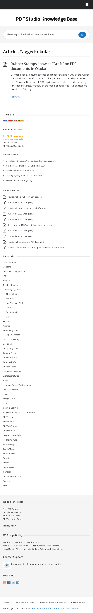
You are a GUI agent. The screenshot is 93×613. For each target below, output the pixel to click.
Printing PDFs (9, 430)
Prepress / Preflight (12, 435)
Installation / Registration (14, 271)
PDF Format (8, 417)
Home (6, 602)
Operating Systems (12, 289)
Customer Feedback (12, 476)
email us (58, 564)
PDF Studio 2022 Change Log (20, 213)
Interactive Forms (11, 389)
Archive (6, 481)
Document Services (12, 371)
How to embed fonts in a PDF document (26, 242)
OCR (5, 403)
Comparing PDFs (10, 348)
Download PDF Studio (24, 602)
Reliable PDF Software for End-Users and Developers (56, 608)
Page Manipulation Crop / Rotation (19, 412)
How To (6, 280)
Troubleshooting (10, 285)
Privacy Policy (9, 525)
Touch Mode (8, 449)
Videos (6, 462)
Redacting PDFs (10, 439)
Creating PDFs (9, 362)
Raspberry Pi (12, 312)
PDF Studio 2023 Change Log (19, 180)
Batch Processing (11, 339)
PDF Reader (8, 421)
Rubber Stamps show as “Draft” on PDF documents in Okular (43, 66)
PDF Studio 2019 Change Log (20, 236)
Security (6, 458)
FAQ (5, 276)
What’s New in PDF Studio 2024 (20, 170)
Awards (6, 325)
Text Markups (9, 444)
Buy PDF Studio (10, 142)
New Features (9, 262)
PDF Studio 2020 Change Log (20, 230)
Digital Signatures (11, 375)
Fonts (5, 380)
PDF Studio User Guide (13, 146)
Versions (7, 266)
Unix (8, 316)
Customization (9, 366)
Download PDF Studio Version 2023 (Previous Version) (30, 160)
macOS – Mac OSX (14, 303)
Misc (5, 485)
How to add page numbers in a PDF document (29, 208)
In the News (8, 467)
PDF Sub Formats (11, 426)
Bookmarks (8, 343)
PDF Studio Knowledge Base (46, 19)
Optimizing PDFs (10, 407)
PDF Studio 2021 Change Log (20, 219)
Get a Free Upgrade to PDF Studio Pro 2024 (25, 165)
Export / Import (13, 334)
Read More (17, 96)
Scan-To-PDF (9, 453)
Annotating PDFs (10, 330)
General (7, 471)
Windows (10, 298)
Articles (6, 321)
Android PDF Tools (11, 515)
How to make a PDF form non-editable (25, 196)
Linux (8, 307)
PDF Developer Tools (12, 519)
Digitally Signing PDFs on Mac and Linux (24, 175)
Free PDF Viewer (10, 509)
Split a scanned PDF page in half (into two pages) (30, 225)
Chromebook (12, 293)
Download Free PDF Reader (52, 602)
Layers (6, 394)
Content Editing (10, 353)
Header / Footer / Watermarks (17, 385)
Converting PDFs (10, 357)
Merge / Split (9, 398)
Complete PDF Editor (12, 512)
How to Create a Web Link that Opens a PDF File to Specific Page (37, 247)
